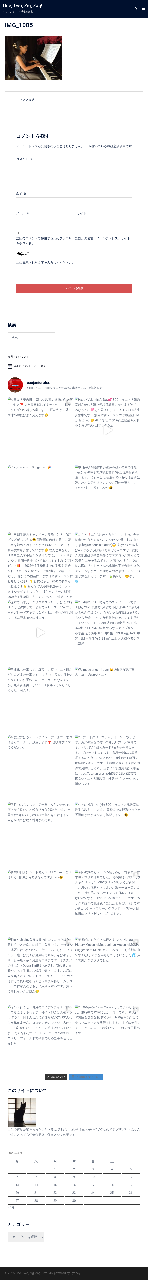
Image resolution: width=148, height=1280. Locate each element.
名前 (21, 194)
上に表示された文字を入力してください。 (45, 262)
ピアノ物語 (27, 100)
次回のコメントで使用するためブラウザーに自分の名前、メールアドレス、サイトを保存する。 (73, 240)
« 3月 (11, 1207)
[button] (135, 8)
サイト (81, 213)
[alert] (74, 366)
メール (22, 213)
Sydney (75, 1273)
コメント (24, 159)
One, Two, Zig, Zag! (22, 5)
